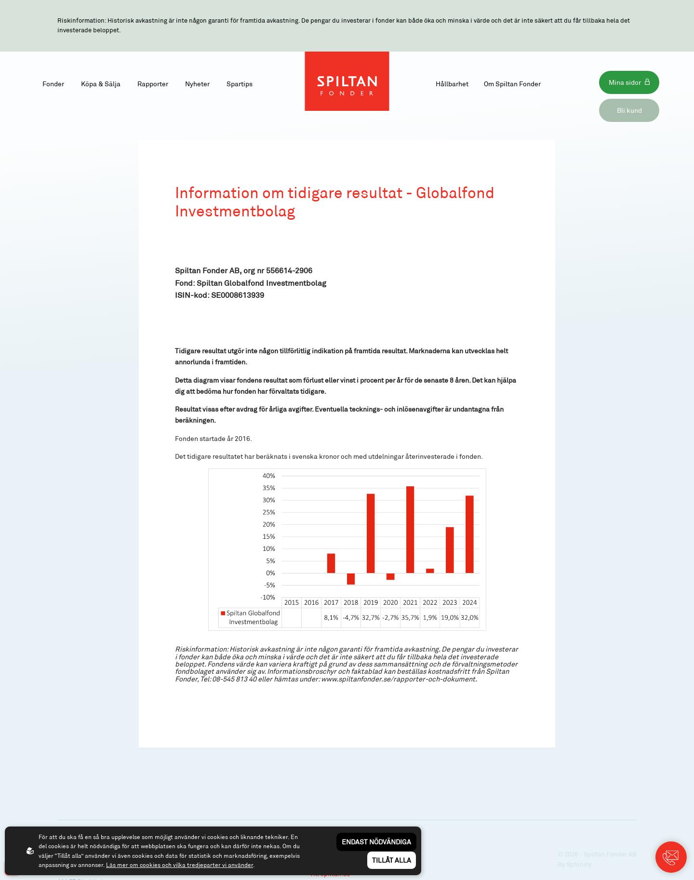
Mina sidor (625, 82)
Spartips (240, 84)
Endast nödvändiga (376, 842)
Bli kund (629, 110)
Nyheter (197, 84)
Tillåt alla (391, 860)
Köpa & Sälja (100, 84)
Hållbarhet (452, 84)
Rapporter (152, 84)
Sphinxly (578, 864)
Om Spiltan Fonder (512, 84)
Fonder (53, 84)
